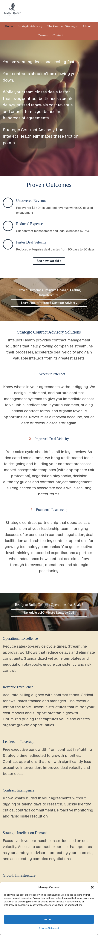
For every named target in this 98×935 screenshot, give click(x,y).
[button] (92, 887)
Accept (49, 919)
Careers (43, 35)
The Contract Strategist (62, 26)
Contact (58, 35)
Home (9, 26)
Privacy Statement (49, 928)
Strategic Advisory (30, 26)
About (86, 26)
